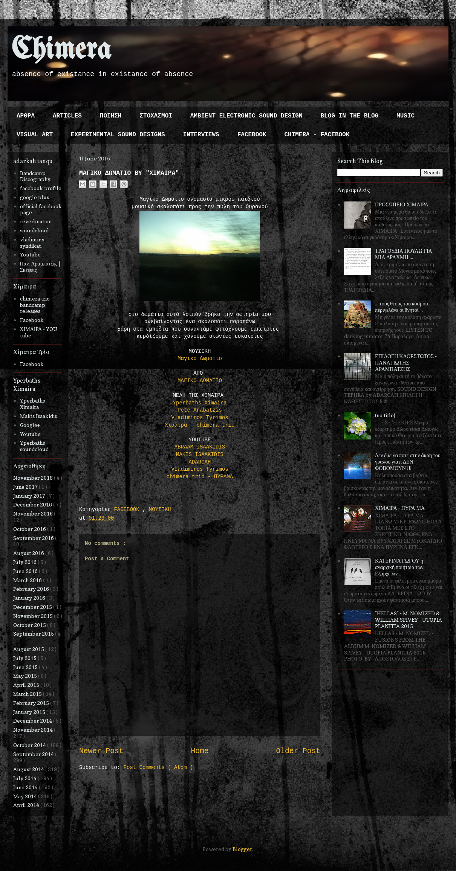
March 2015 (28, 694)
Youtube (30, 254)
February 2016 (31, 589)
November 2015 (33, 616)
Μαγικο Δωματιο (200, 358)
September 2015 (34, 633)
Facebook (32, 320)
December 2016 (33, 504)
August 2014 (29, 769)
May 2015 (25, 676)
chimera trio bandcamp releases (35, 304)
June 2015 (26, 667)
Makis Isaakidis (38, 416)
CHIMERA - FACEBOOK (316, 134)
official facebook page (41, 209)
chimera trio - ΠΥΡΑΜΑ (200, 477)
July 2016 (25, 562)
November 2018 (33, 477)
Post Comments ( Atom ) (158, 767)
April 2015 (26, 685)
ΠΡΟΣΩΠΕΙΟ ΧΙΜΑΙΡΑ (401, 204)
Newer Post (101, 751)
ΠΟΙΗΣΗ (111, 116)
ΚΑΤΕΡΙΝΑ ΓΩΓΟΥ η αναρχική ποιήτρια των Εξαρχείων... (399, 567)
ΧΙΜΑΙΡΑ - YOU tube (39, 332)
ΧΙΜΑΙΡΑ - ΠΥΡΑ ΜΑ (400, 508)
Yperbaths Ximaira (200, 403)
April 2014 (26, 805)
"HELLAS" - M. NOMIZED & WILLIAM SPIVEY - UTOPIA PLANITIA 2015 (408, 619)
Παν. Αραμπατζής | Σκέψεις (40, 266)
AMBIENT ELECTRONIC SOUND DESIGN (246, 116)
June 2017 (26, 487)
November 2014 (33, 729)
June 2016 (26, 571)
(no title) (385, 415)
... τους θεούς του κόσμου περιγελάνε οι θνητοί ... (401, 306)
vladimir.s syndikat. (32, 242)
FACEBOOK (251, 134)
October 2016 (30, 529)
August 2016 (29, 553)
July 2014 (25, 778)
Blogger (242, 849)
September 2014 (34, 754)
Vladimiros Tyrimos (199, 418)
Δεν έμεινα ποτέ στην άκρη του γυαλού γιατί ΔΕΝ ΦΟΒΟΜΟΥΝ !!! (408, 461)
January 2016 (29, 598)
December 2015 (33, 607)
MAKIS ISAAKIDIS (199, 455)
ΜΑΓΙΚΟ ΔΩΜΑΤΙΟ (200, 381)
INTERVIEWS (201, 134)
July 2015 (25, 658)
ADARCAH (200, 462)
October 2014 (30, 745)
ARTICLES (67, 116)
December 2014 (33, 720)
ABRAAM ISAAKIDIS (199, 447)
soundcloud (34, 230)
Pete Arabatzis (200, 410)
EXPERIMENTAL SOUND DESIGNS (118, 134)
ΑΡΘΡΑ (26, 116)
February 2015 (31, 703)
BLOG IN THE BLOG (350, 116)
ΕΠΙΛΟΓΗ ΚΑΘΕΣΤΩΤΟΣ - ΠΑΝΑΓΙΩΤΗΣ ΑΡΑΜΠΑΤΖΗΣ (406, 362)
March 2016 (28, 580)
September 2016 (34, 538)
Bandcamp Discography (35, 176)
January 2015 (29, 712)
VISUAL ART (35, 134)
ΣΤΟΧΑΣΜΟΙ (155, 116)
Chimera (61, 50)
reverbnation (36, 221)
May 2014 (25, 796)
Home (199, 751)
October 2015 (30, 625)
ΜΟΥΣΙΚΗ (160, 509)
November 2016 (33, 513)
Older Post (298, 751)
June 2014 (26, 787)
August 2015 (29, 649)
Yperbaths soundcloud (34, 445)
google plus (34, 197)
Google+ (30, 425)
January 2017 (29, 496)
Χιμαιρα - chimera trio (200, 425)
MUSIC (405, 116)
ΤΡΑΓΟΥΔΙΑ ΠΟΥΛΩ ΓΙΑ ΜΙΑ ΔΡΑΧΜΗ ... (403, 253)
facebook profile (40, 188)
